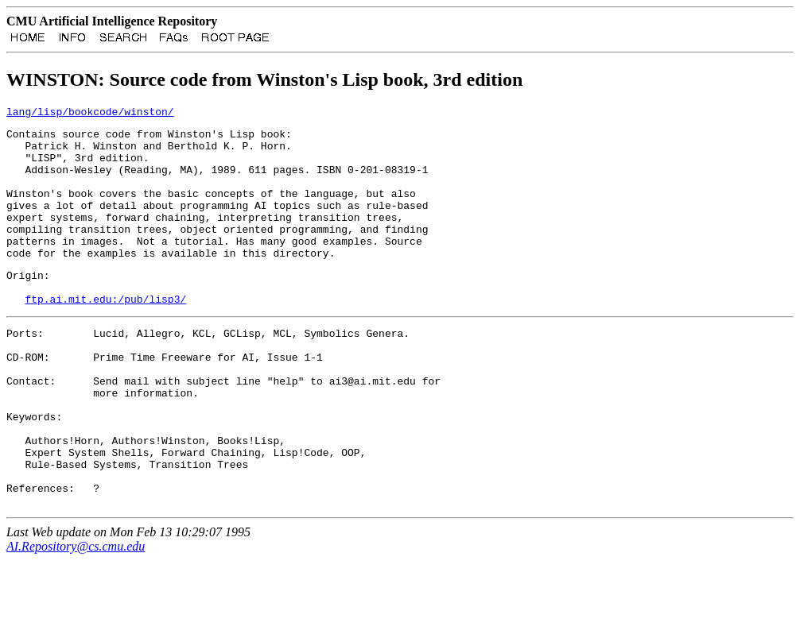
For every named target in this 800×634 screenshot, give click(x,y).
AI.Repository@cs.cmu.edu (75, 620)
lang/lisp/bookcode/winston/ (90, 116)
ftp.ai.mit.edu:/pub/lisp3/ (105, 337)
